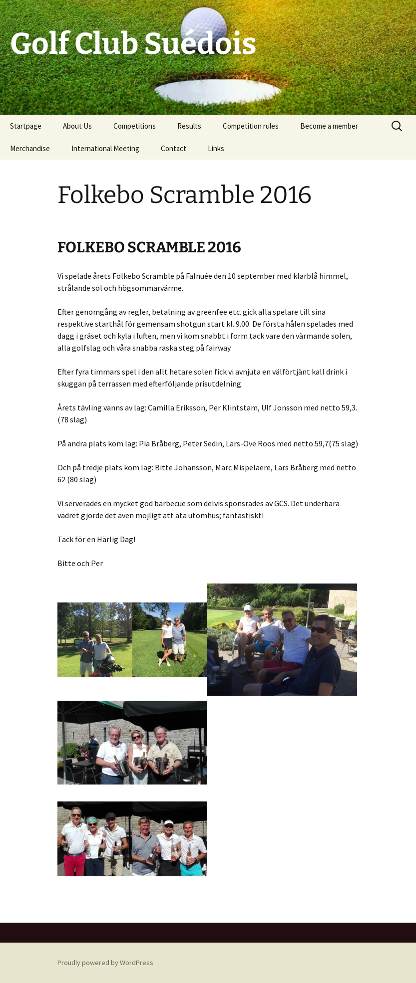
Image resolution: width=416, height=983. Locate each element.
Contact (173, 148)
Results (189, 126)
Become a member (329, 126)
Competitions (134, 126)
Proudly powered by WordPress (105, 962)
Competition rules (251, 126)
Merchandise (30, 148)
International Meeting (105, 148)
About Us (77, 126)
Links (216, 148)
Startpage (25, 126)
